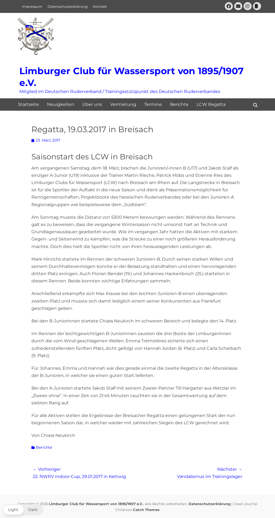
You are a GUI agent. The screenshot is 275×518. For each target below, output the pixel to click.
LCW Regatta (211, 104)
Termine (153, 104)
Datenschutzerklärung (68, 6)
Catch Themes (146, 510)
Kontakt (100, 6)
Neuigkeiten (60, 104)
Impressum (32, 6)
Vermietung (123, 104)
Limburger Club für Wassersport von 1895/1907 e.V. (96, 504)
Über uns (92, 104)
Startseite (28, 104)
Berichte (179, 104)
